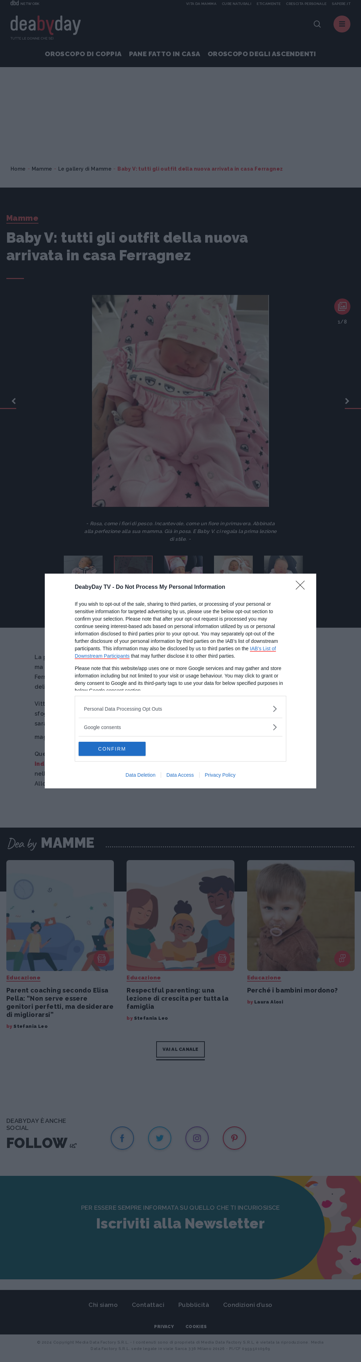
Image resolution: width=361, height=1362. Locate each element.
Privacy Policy (220, 775)
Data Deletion (140, 775)
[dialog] (180, 681)
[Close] (302, 587)
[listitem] (180, 708)
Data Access (180, 775)
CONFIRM (112, 749)
